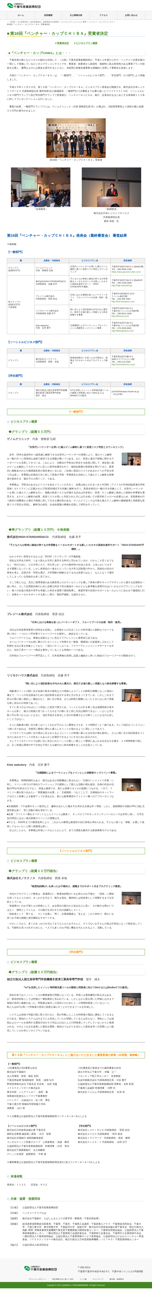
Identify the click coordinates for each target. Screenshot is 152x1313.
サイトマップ (98, 1279)
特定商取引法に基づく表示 (63, 1279)
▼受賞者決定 (62, 43)
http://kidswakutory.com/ (123, 331)
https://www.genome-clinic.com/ (126, 272)
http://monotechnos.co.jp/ (123, 364)
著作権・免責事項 (116, 1279)
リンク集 (83, 1279)
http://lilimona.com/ (120, 316)
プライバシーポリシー (37, 1279)
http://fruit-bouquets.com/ (123, 301)
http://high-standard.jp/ (122, 285)
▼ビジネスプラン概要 (85, 43)
